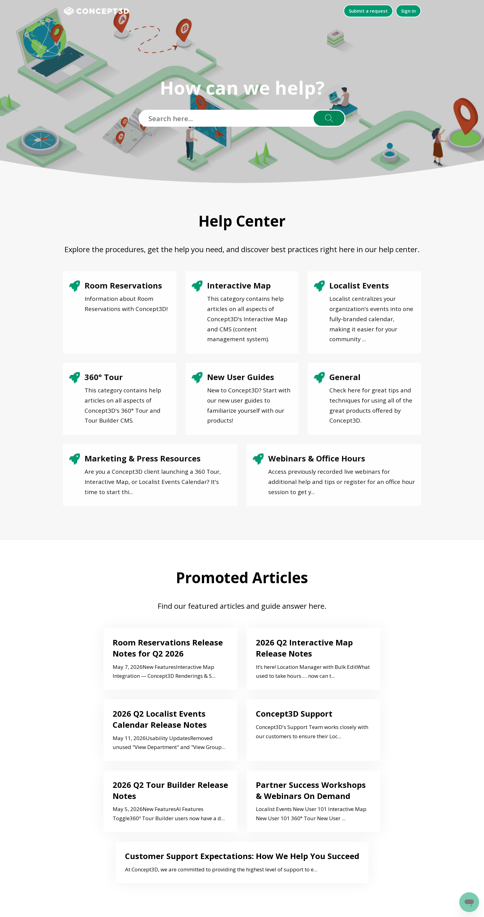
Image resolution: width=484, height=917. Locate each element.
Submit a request (368, 11)
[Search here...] (242, 118)
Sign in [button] (408, 11)
